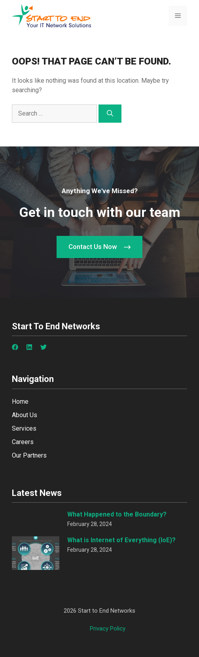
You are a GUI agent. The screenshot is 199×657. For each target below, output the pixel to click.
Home (20, 401)
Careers (23, 442)
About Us (24, 415)
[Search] (110, 113)
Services (24, 428)
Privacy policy (107, 628)
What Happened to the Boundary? (117, 514)
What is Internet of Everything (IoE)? (121, 540)
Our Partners (29, 455)
